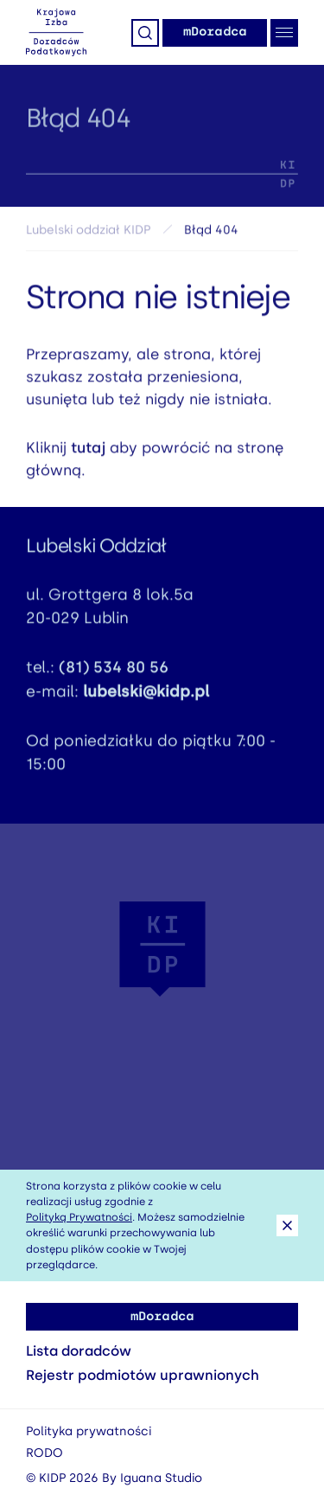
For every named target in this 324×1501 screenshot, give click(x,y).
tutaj (88, 450)
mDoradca (214, 31)
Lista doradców (78, 1351)
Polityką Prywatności (79, 1217)
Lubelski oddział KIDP (88, 233)
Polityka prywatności (88, 1431)
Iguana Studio (161, 1478)
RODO (44, 1453)
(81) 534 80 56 (113, 670)
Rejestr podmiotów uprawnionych (142, 1375)
